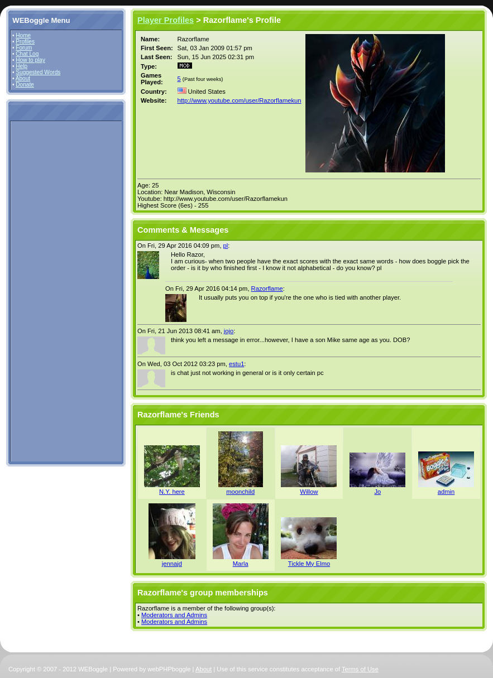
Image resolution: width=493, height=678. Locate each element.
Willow (309, 491)
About (23, 78)
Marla (240, 563)
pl (225, 245)
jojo (228, 331)
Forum (24, 48)
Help (21, 66)
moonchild (240, 491)
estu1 (236, 363)
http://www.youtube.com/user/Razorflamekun (239, 100)
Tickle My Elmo (309, 563)
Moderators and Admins (174, 615)
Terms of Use (360, 669)
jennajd (172, 563)
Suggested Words (38, 72)
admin (446, 491)
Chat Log (27, 54)
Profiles (25, 42)
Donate (25, 84)
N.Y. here (172, 491)
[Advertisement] (45, 290)
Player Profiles (165, 20)
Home (23, 35)
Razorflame (267, 288)
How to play (30, 60)
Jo (377, 491)
